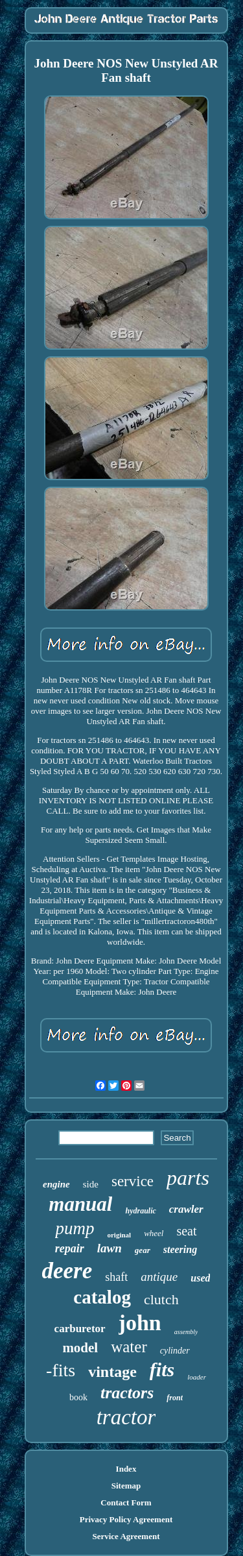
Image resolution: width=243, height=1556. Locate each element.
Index (126, 1469)
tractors (127, 1392)
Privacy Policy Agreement (126, 1519)
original (119, 1235)
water (129, 1346)
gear (142, 1250)
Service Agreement (125, 1536)
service (132, 1181)
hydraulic (140, 1210)
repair (69, 1248)
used (200, 1277)
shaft (116, 1276)
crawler (186, 1209)
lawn (109, 1248)
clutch (161, 1299)
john (140, 1323)
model (80, 1347)
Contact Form (125, 1502)
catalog (102, 1297)
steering (180, 1249)
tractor (126, 1417)
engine (56, 1184)
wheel (153, 1233)
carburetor (80, 1328)
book (78, 1397)
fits (162, 1369)
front (175, 1397)
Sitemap (126, 1485)
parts (188, 1177)
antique (159, 1276)
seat (186, 1231)
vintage (112, 1371)
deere (67, 1270)
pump (74, 1228)
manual (80, 1204)
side (90, 1184)
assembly (186, 1331)
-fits (60, 1370)
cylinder (175, 1350)
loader (196, 1377)
